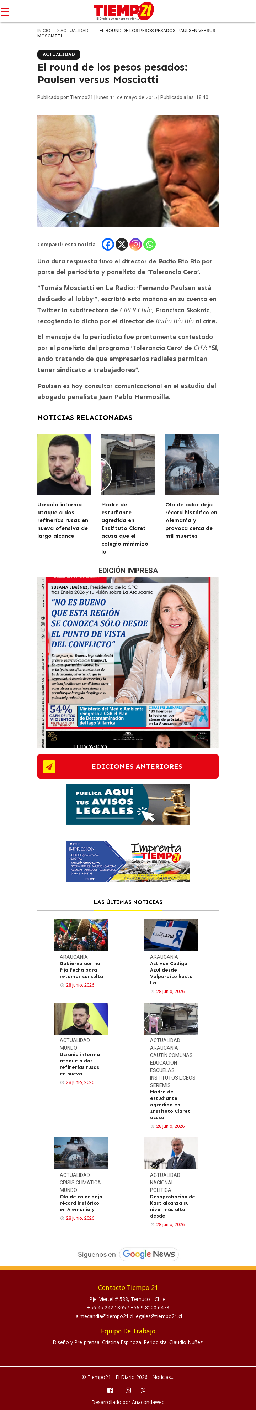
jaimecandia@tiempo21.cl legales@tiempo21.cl (128, 1316)
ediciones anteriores (136, 766)
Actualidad (75, 30)
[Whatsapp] (149, 244)
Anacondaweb (148, 1402)
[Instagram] (135, 244)
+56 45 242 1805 (107, 1307)
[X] (122, 244)
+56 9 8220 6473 (149, 1307)
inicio (43, 30)
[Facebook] (108, 244)
